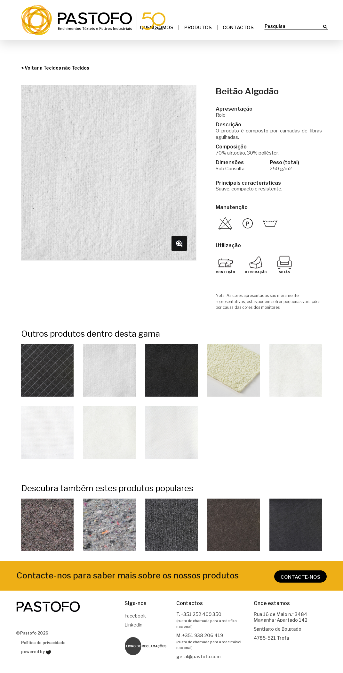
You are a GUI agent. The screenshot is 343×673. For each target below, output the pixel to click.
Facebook (135, 616)
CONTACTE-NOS (300, 577)
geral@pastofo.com (198, 657)
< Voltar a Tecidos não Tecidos (55, 68)
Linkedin (133, 625)
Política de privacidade (43, 643)
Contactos (238, 27)
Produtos (198, 27)
